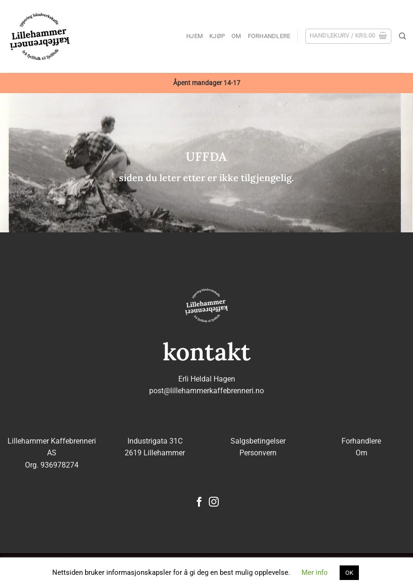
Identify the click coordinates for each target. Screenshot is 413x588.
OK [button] (349, 572)
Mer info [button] (315, 572)
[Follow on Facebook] (199, 502)
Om (236, 36)
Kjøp (217, 36)
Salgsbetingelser (258, 441)
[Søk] (402, 36)
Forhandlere (269, 36)
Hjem (194, 36)
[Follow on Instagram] (214, 502)
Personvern (258, 452)
